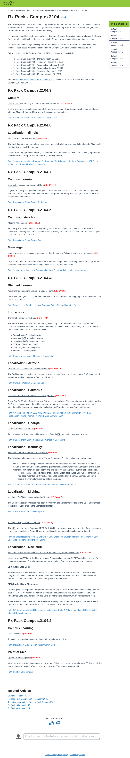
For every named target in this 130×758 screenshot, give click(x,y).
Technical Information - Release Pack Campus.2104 (31, 702)
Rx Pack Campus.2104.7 (116, 43)
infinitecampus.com (77, 755)
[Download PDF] (61, 17)
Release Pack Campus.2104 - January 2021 (35, 80)
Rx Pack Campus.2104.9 (116, 30)
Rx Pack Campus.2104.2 (116, 64)
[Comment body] (61, 736)
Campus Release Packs (19, 696)
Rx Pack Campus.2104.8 (116, 37)
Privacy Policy (62, 755)
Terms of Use (50, 755)
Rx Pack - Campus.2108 (19, 705)
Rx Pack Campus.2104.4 (116, 57)
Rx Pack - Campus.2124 (19, 708)
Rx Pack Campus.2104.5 (116, 50)
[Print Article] (64, 17)
